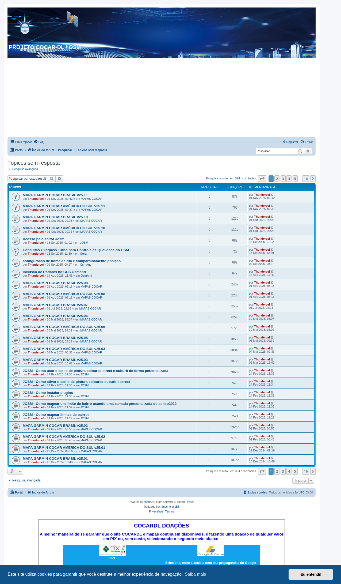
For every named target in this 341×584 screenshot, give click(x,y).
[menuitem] (39, 142)
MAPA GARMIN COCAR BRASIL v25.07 (55, 305)
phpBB (148, 501)
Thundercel (36, 198)
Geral (83, 253)
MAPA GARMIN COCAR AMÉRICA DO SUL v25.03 (64, 349)
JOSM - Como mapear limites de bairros (56, 415)
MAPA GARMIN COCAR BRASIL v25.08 (55, 283)
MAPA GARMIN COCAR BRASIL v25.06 (55, 316)
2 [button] (277, 178)
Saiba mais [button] (195, 574)
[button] (262, 178)
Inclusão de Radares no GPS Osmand (54, 272)
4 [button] (289, 178)
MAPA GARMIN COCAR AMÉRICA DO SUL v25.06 (64, 327)
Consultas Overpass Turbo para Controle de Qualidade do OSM (76, 250)
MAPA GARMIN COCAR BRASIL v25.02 (55, 426)
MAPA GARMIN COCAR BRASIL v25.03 (55, 360)
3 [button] (283, 178)
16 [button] (306, 178)
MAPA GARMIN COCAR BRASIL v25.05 (55, 338)
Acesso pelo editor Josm (43, 239)
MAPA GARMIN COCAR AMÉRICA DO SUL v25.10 (64, 228)
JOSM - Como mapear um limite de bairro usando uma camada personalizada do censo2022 (100, 404)
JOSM (84, 242)
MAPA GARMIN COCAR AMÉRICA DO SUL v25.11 (64, 206)
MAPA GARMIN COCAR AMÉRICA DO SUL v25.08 (64, 294)
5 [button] (295, 178)
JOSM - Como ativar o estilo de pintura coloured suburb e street (76, 382)
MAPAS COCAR (91, 198)
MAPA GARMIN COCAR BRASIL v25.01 (55, 459)
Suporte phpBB (171, 506)
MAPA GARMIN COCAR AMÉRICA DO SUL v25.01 (64, 448)
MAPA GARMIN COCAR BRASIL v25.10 (55, 217)
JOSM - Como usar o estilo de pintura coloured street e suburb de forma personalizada (95, 371)
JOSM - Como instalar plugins (48, 393)
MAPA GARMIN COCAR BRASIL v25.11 (55, 195)
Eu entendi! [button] (311, 574)
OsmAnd (85, 264)
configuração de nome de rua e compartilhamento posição (72, 261)
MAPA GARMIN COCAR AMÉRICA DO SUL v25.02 (64, 437)
